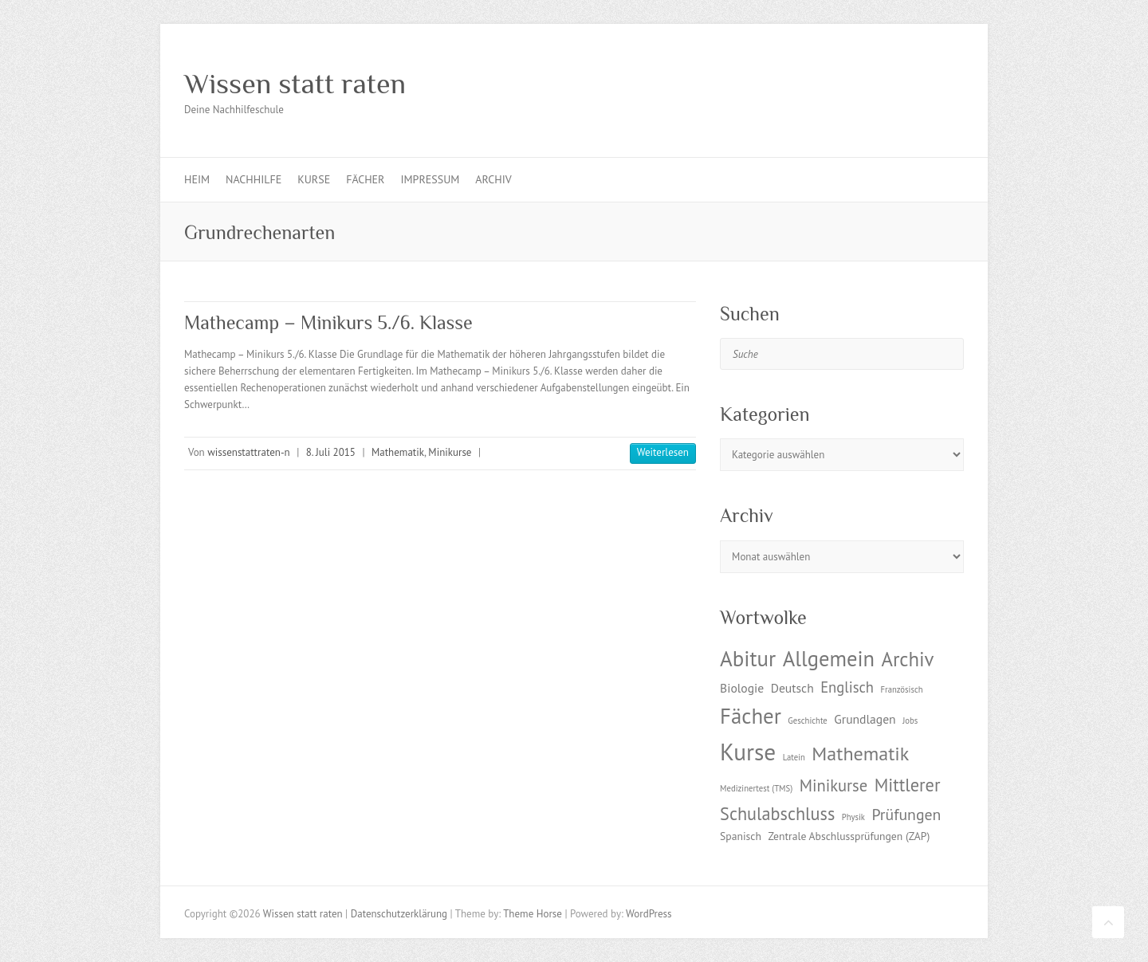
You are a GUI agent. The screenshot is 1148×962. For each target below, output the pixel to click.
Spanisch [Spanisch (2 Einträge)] (740, 836)
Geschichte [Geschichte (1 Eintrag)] (807, 720)
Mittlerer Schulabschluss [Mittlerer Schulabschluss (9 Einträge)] (830, 799)
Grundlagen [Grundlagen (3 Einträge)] (864, 719)
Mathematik (398, 452)
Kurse (313, 179)
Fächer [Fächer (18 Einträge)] (750, 715)
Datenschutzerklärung (399, 914)
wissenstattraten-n (248, 452)
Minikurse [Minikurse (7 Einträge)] (834, 785)
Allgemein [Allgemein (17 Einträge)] (829, 658)
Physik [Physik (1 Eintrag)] (853, 817)
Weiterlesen (663, 452)
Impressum (429, 179)
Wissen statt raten (295, 84)
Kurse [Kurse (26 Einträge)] (748, 751)
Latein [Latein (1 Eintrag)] (794, 757)
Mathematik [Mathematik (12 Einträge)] (860, 753)
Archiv (493, 179)
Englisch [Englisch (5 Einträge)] (847, 687)
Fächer (365, 179)
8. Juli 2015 (331, 452)
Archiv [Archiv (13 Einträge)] (907, 659)
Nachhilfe (253, 179)
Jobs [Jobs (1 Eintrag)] (910, 720)
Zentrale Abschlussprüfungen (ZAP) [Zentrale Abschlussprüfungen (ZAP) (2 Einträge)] (849, 836)
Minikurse (449, 452)
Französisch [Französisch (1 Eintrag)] (902, 689)
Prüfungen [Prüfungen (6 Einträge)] (906, 814)
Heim (197, 179)
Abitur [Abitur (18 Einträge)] (748, 658)
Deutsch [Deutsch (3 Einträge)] (792, 688)
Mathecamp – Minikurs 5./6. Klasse (328, 322)
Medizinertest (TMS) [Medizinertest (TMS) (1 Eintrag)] (756, 788)
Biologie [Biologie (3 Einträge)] (742, 688)
